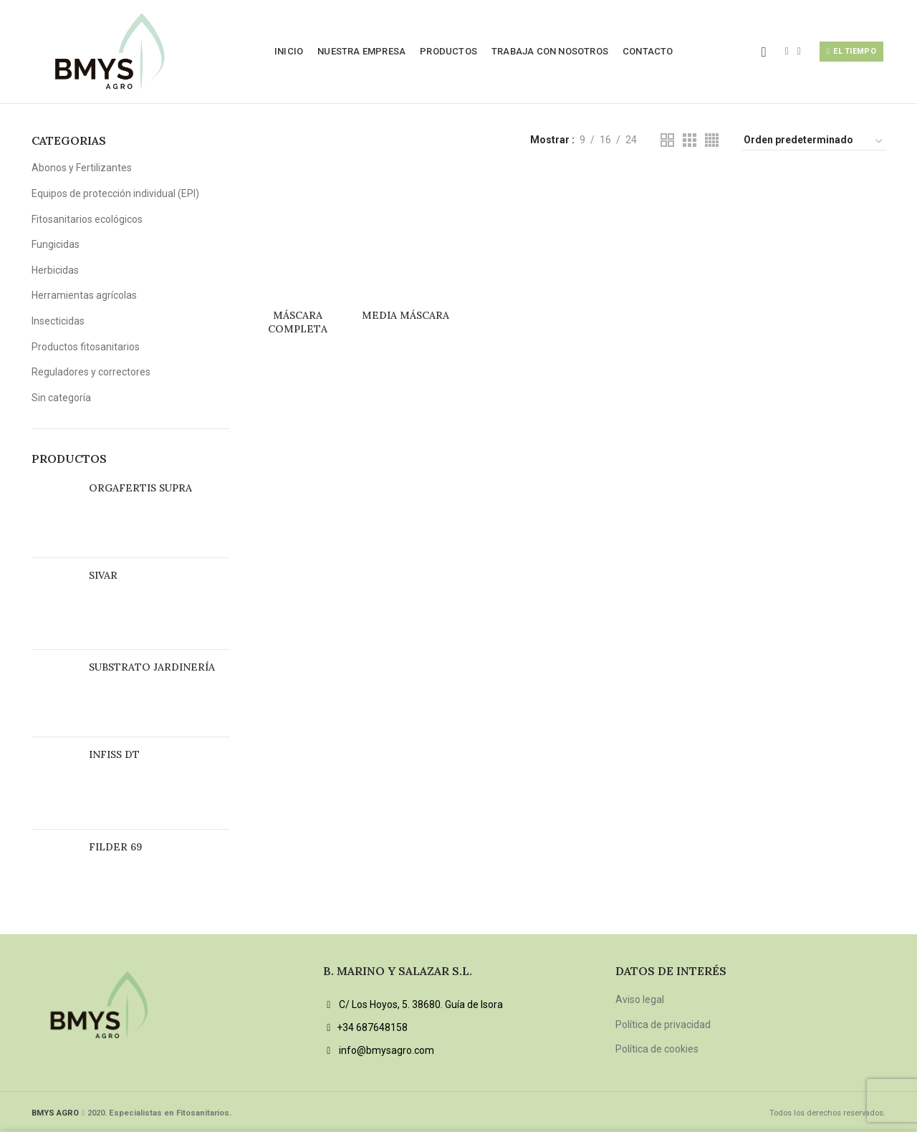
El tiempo (851, 51)
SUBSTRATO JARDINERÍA (152, 667)
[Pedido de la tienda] (813, 141)
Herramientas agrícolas (84, 295)
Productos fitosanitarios (86, 346)
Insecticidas (58, 321)
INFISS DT (114, 754)
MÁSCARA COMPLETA (297, 322)
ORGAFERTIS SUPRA (140, 487)
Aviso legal (639, 999)
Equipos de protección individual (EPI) (115, 193)
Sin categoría (61, 397)
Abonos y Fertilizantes (82, 167)
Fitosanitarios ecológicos (87, 219)
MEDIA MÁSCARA (405, 315)
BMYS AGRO (55, 1113)
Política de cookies (656, 1049)
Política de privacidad (663, 1024)
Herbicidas (55, 270)
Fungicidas (56, 244)
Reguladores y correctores (91, 372)
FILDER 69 (115, 846)
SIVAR (103, 575)
